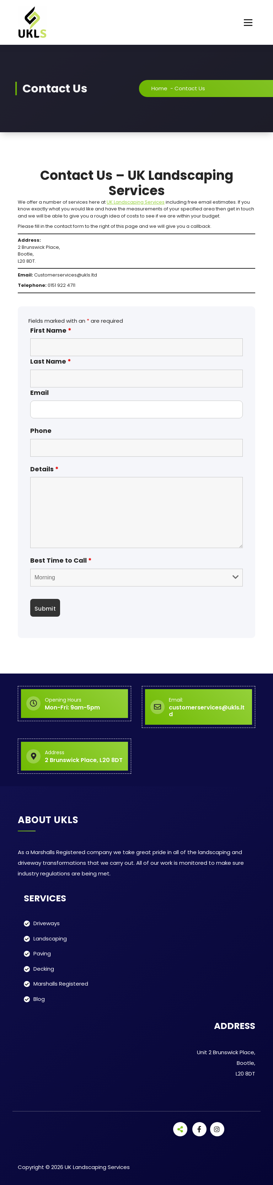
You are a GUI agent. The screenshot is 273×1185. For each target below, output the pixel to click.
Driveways (46, 923)
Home (170, 88)
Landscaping (50, 938)
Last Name (50, 361)
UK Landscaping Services (136, 202)
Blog (39, 999)
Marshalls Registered (60, 983)
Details (44, 469)
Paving (42, 953)
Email (39, 392)
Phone (41, 430)
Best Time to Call (61, 560)
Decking (43, 968)
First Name (50, 330)
